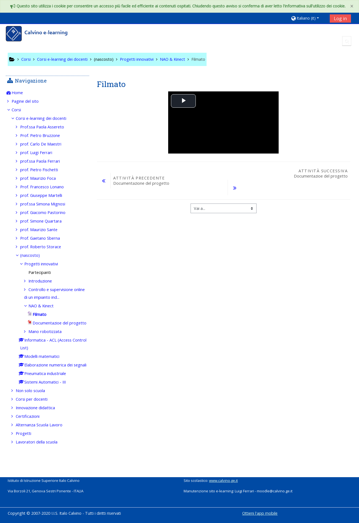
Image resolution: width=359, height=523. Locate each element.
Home (21, 92)
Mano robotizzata (48, 339)
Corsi (20, 109)
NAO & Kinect (44, 305)
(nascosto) (103, 59)
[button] (308, 18)
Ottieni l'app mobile (260, 513)
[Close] (351, 6)
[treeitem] (47, 93)
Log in (340, 18)
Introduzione (44, 281)
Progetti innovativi (45, 263)
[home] (40, 34)
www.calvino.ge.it (223, 480)
